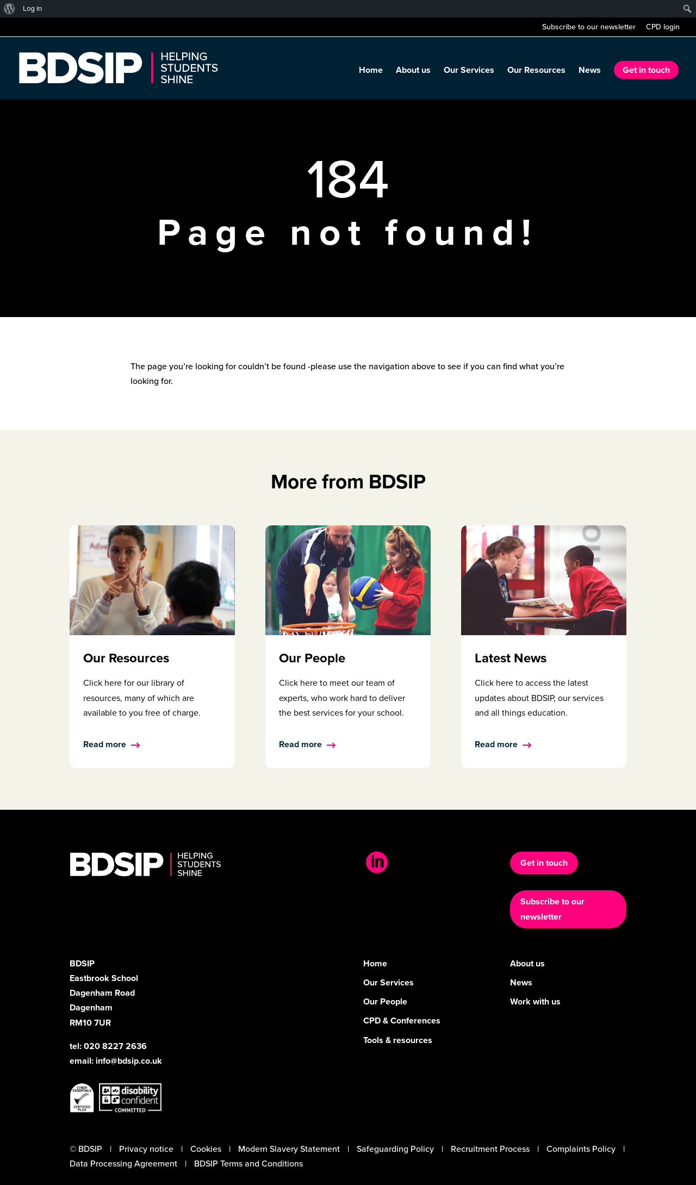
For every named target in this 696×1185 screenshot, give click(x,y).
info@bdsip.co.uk (129, 1060)
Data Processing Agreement (123, 1163)
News (590, 71)
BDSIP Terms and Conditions (248, 1163)
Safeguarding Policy (395, 1149)
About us (413, 71)
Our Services (469, 71)
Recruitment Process (490, 1149)
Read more (104, 744)
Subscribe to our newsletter (589, 28)
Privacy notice (146, 1149)
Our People (385, 1001)
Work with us (535, 1001)
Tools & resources (397, 1040)
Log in (32, 8)
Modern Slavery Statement (289, 1149)
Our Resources (536, 71)
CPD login (663, 28)
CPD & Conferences (401, 1020)
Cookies (205, 1149)
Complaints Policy (581, 1149)
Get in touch (646, 70)
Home (371, 71)
